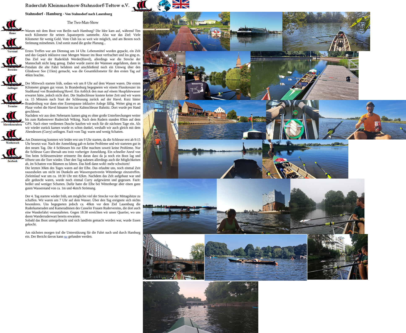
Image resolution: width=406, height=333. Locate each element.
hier (66, 237)
